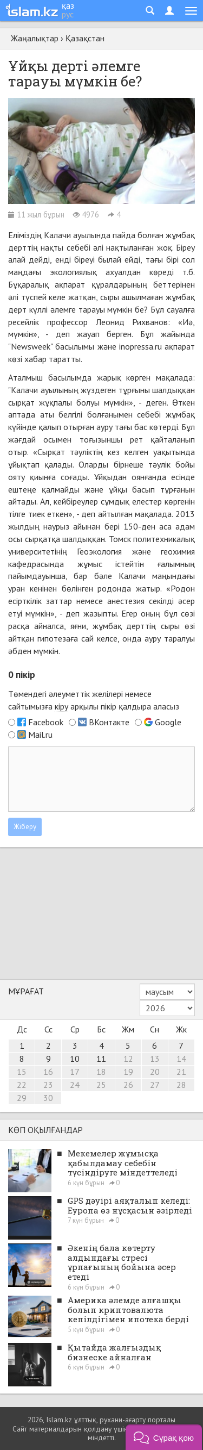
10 (75, 1058)
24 (75, 1084)
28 (181, 1084)
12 (128, 1058)
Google (168, 722)
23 (48, 1084)
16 (48, 1071)
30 (48, 1097)
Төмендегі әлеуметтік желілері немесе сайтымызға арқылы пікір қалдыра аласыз (93, 700)
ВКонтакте (109, 722)
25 (101, 1084)
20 (155, 1071)
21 (181, 1071)
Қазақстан (85, 38)
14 (181, 1058)
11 (101, 1058)
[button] (164, 1437)
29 (22, 1097)
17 (75, 1071)
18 (101, 1071)
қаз (68, 5)
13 (155, 1058)
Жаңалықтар (34, 38)
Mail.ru (40, 734)
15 (22, 1071)
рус (68, 14)
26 (128, 1084)
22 (22, 1084)
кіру (61, 706)
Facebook (45, 722)
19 (128, 1071)
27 (155, 1084)
